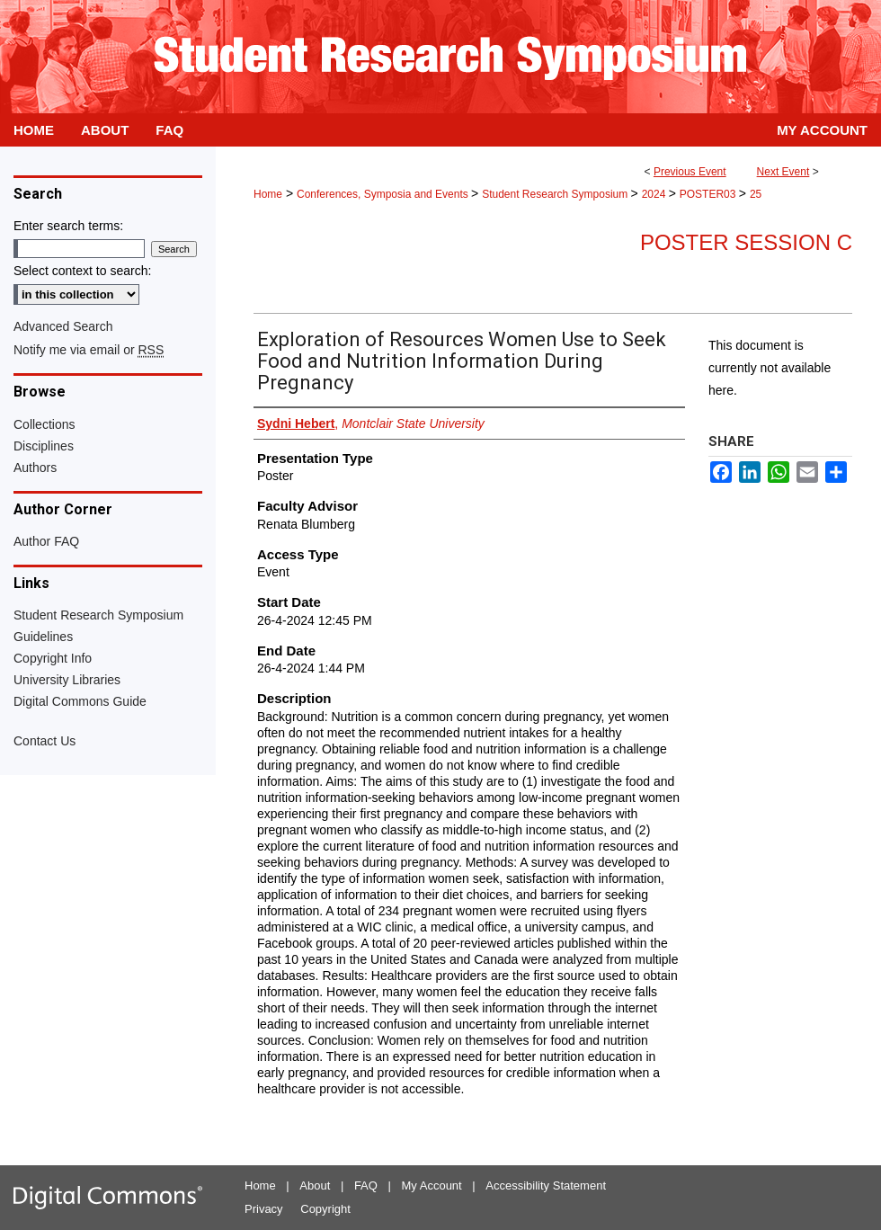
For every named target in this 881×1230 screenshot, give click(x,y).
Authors (35, 467)
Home (268, 194)
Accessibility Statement (545, 1185)
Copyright (325, 1209)
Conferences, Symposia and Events (384, 194)
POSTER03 (709, 194)
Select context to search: (82, 270)
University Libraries (66, 680)
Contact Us (44, 741)
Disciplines (43, 446)
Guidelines (43, 636)
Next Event (783, 171)
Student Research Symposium (556, 194)
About (314, 1185)
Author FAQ (46, 541)
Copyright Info (52, 658)
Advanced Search (63, 326)
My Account (432, 1185)
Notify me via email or (88, 350)
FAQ (366, 1185)
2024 (655, 194)
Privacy (264, 1209)
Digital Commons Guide (80, 701)
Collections (44, 424)
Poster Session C (746, 242)
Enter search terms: (68, 225)
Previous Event (690, 171)
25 (755, 194)
